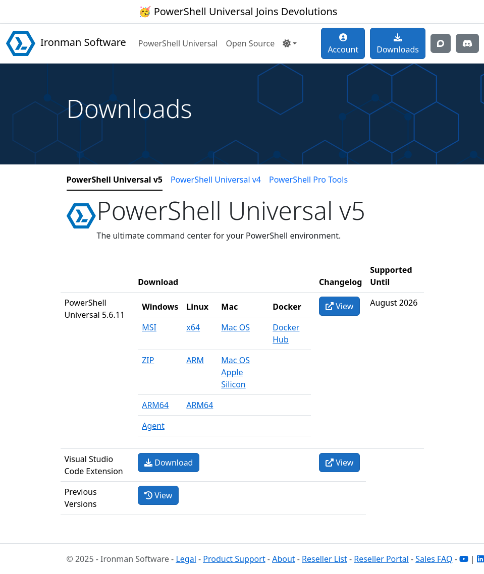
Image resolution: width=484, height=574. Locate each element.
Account (343, 44)
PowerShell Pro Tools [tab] (308, 179)
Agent (153, 425)
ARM (195, 360)
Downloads (398, 44)
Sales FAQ (433, 558)
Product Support (234, 558)
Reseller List (324, 558)
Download (168, 462)
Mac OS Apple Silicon (235, 372)
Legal (186, 558)
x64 (193, 327)
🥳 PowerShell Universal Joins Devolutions (238, 11)
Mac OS (235, 327)
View (339, 306)
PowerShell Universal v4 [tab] (216, 179)
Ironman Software (66, 43)
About (283, 558)
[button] (290, 43)
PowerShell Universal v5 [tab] (115, 179)
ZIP (148, 360)
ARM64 (155, 405)
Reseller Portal (381, 558)
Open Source (250, 43)
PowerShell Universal (178, 43)
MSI (149, 327)
